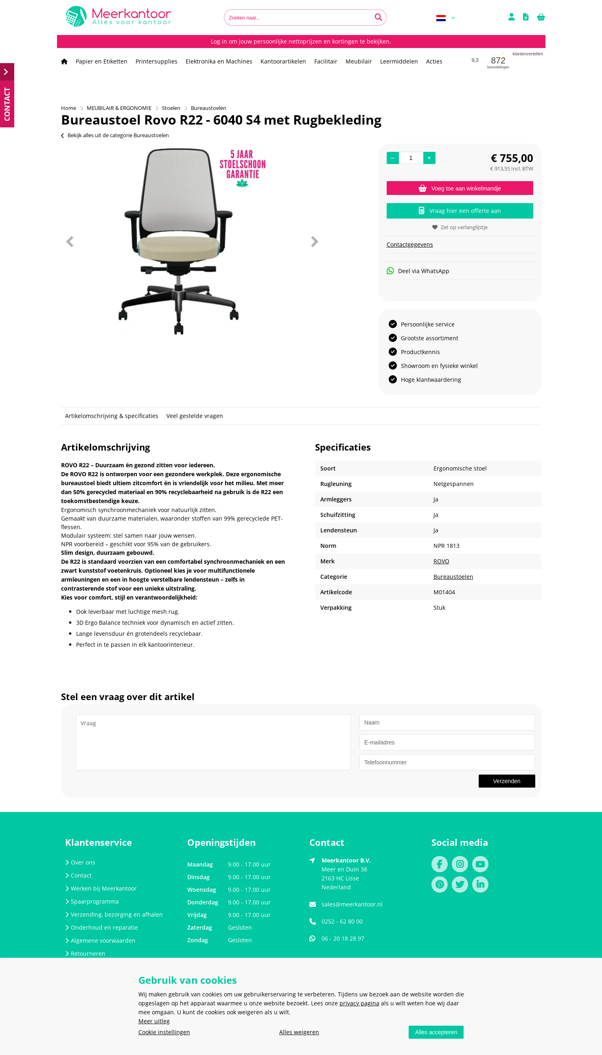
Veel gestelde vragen (194, 416)
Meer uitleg (154, 1021)
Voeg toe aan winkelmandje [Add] (459, 188)
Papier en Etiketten (101, 61)
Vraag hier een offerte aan (460, 211)
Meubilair (359, 61)
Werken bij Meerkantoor (101, 888)
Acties (434, 61)
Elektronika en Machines (219, 61)
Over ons (80, 862)
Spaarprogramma (92, 901)
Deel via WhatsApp (418, 271)
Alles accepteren (436, 1032)
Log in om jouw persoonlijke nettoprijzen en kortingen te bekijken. (301, 41)
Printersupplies (156, 61)
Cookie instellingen (164, 1032)
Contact (78, 875)
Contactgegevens (410, 244)
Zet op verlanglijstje (460, 227)
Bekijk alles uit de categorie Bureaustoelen (115, 135)
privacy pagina (359, 1003)
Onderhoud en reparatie (101, 927)
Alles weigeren (299, 1032)
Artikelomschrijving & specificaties (111, 416)
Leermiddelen (399, 61)
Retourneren (85, 953)
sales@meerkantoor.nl (352, 904)
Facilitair (325, 61)
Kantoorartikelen (283, 61)
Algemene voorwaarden (100, 940)
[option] (192, 241)
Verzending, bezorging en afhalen (114, 914)
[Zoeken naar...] (378, 17)
